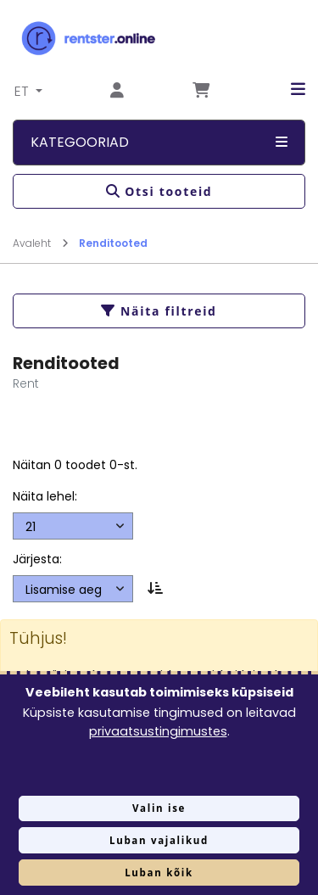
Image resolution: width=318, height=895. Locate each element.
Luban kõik (159, 872)
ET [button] (23, 91)
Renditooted (113, 243)
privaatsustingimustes (158, 731)
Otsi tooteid (159, 191)
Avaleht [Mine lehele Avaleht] (41, 243)
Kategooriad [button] (159, 142)
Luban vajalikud (159, 840)
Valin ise (159, 808)
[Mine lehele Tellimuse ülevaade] (201, 91)
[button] (285, 89)
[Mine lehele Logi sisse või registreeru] (117, 91)
